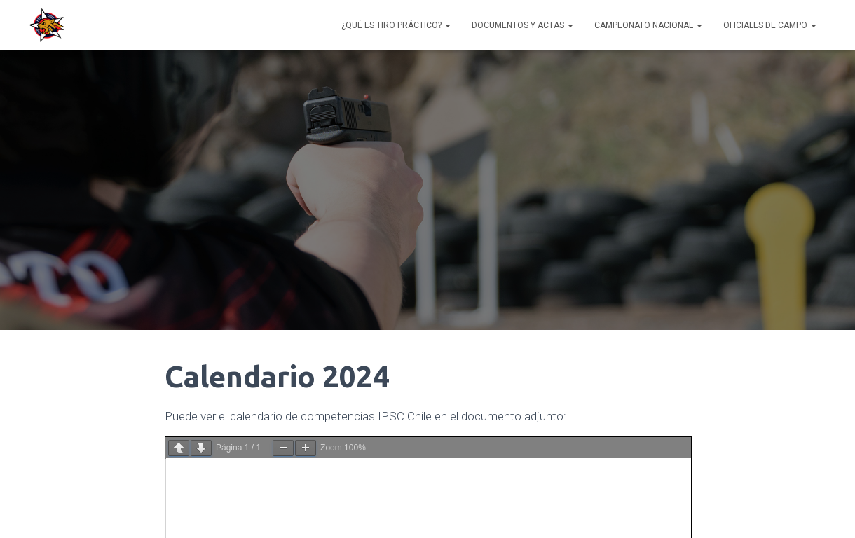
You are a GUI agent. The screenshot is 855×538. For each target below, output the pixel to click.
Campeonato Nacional (648, 25)
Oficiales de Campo (769, 25)
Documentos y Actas (522, 25)
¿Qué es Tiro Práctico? (396, 25)
